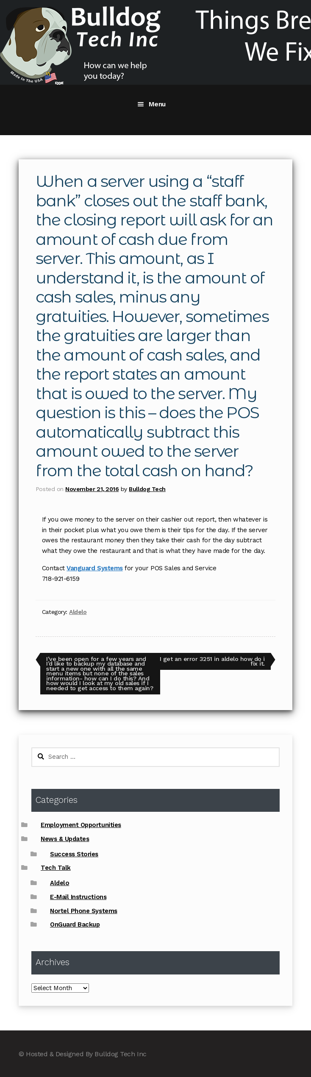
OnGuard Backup (75, 924)
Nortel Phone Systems (83, 911)
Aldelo (77, 611)
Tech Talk (56, 868)
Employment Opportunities (81, 825)
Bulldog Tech (147, 489)
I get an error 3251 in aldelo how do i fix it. (212, 661)
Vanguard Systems (94, 568)
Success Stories (74, 854)
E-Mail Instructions (78, 897)
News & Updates (65, 839)
